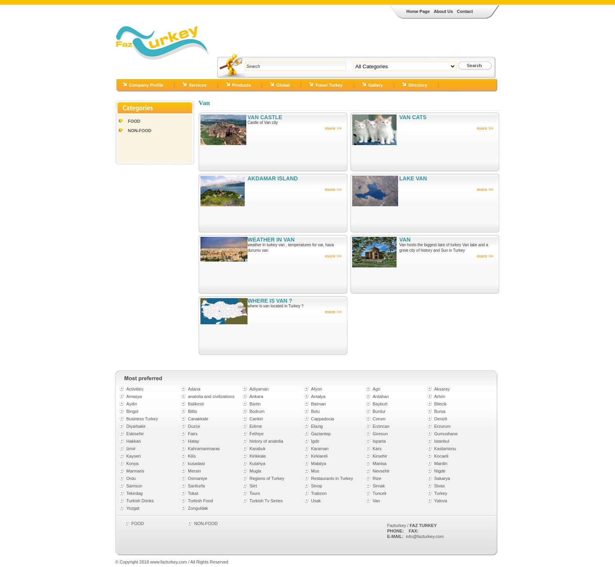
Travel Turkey (329, 85)
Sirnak (379, 485)
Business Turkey (142, 418)
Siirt (253, 485)
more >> (333, 128)
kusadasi (196, 463)
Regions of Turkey (266, 478)
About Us (443, 11)
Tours (254, 493)
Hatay (193, 441)
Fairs (192, 433)
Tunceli (379, 493)
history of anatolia (266, 441)
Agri (376, 389)
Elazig (317, 426)
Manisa (379, 463)
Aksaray (442, 389)
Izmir (131, 448)
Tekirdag (134, 493)
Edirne (255, 426)
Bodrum (257, 411)
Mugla (255, 471)
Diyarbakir (136, 426)
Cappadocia (322, 418)
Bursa (440, 411)
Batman (318, 404)
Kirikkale (257, 456)
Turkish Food (200, 500)
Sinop (316, 485)
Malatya (318, 463)
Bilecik (440, 404)
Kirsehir (380, 456)
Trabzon (319, 493)
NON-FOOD (139, 130)
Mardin (441, 463)
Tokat (193, 493)
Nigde (440, 471)
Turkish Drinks (140, 500)
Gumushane (446, 433)
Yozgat (132, 508)
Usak (316, 500)
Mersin (194, 471)
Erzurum (442, 426)
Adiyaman (259, 389)
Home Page (418, 11)
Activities (134, 389)
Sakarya (442, 478)
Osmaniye (197, 478)
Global (282, 85)
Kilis (192, 456)
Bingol (132, 411)
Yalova (440, 500)
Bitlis (192, 411)
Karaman (320, 448)
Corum (379, 418)
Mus (315, 471)
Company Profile (146, 85)
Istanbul (441, 441)
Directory (417, 85)
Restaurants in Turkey (332, 478)
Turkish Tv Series (266, 500)
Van (376, 500)
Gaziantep (321, 433)
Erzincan (381, 426)
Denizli (440, 418)
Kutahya (257, 463)
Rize (377, 478)
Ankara (256, 396)
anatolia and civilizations (211, 396)
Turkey (440, 493)
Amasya (134, 396)
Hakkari (133, 441)
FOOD (134, 121)
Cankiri (256, 418)
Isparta (379, 441)
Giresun (380, 433)
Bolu (315, 411)
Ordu (131, 478)
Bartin (255, 404)
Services (197, 85)
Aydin (131, 404)
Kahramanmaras (204, 448)
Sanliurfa (196, 485)
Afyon (316, 389)
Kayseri (133, 456)
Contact (465, 11)
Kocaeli (441, 456)
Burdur (379, 411)
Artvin (439, 396)
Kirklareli (319, 456)
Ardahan (381, 396)
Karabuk (257, 448)
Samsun (134, 485)
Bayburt (380, 404)
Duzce (194, 426)
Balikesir (196, 404)
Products (241, 85)
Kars (377, 448)
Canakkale (198, 418)
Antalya (318, 396)
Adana (194, 389)
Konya (132, 463)
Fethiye (256, 433)
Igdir (315, 441)
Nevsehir (381, 471)
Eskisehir (135, 433)
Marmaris (135, 471)
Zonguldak (198, 508)
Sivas (439, 485)
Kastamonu (445, 448)
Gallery (375, 85)
